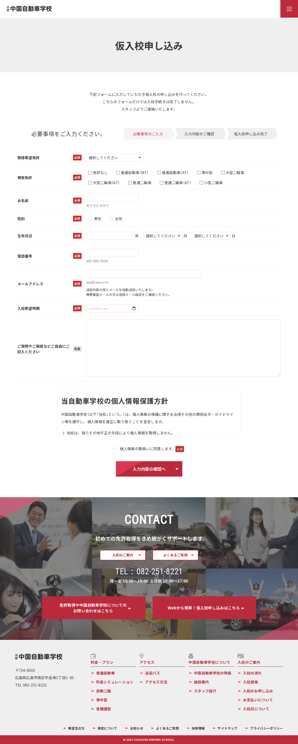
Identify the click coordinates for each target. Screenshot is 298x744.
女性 (119, 218)
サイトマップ (227, 728)
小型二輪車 (213, 182)
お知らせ (136, 728)
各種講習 (103, 708)
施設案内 (201, 682)
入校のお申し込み (258, 691)
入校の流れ (252, 673)
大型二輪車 (235, 172)
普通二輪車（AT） (177, 182)
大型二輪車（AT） (106, 182)
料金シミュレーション (115, 682)
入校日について (256, 708)
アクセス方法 (156, 682)
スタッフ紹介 (205, 691)
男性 (97, 218)
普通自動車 (105, 673)
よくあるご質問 (167, 728)
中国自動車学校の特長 (212, 673)
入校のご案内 (249, 662)
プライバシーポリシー (266, 728)
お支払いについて (258, 699)
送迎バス (152, 673)
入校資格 (250, 682)
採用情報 (198, 728)
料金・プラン (102, 662)
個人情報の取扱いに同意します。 (152, 448)
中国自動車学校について (209, 662)
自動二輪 (103, 691)
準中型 (207, 172)
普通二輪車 (142, 182)
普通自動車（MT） (135, 172)
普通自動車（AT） (175, 172)
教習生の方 (76, 728)
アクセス (147, 662)
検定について (107, 728)
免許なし (100, 172)
